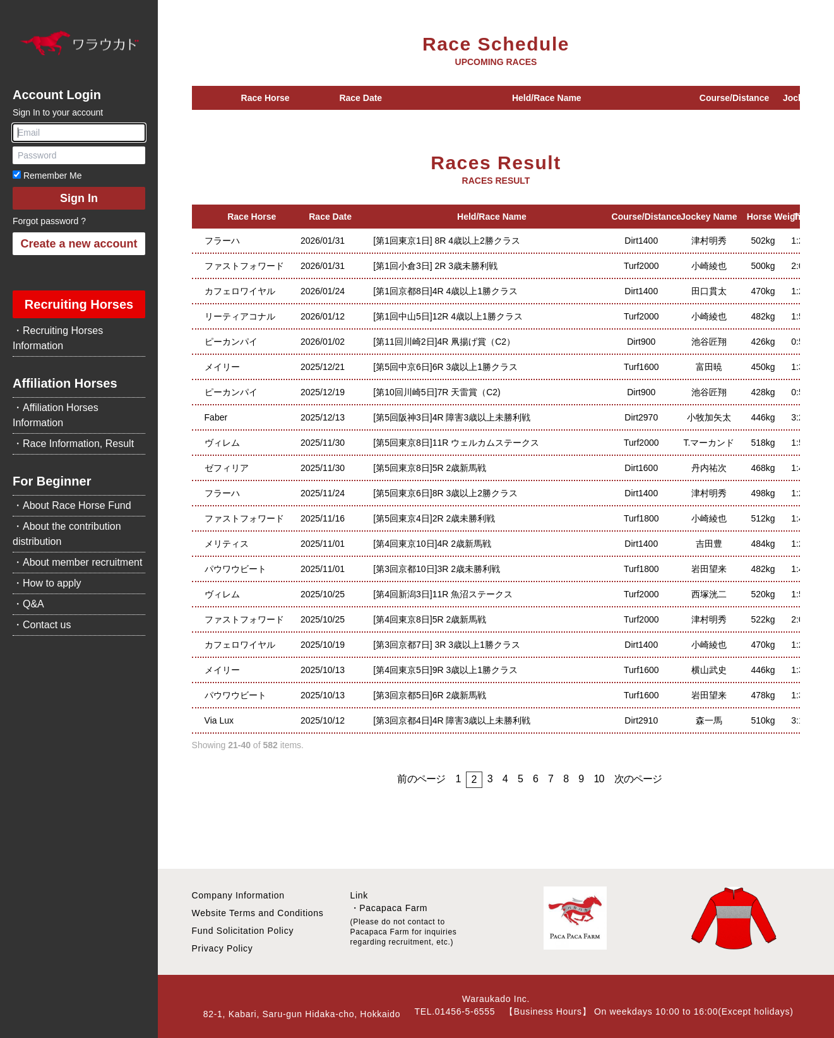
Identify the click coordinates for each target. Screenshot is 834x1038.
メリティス (227, 544)
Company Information (238, 895)
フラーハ (222, 241)
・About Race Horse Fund (72, 505)
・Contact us (42, 624)
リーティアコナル (240, 316)
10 (598, 778)
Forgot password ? (49, 221)
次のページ (638, 778)
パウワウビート (235, 569)
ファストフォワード (244, 266)
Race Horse (265, 98)
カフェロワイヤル (240, 291)
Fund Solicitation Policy (243, 931)
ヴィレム (222, 443)
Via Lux (219, 720)
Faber (216, 417)
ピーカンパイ (231, 342)
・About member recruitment (77, 562)
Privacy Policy (222, 948)
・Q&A (28, 604)
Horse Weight (775, 217)
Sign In (79, 198)
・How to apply (47, 583)
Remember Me (47, 175)
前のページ (421, 778)
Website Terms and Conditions (258, 913)
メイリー (222, 367)
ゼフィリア (227, 468)
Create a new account (78, 243)
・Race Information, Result (73, 443)
